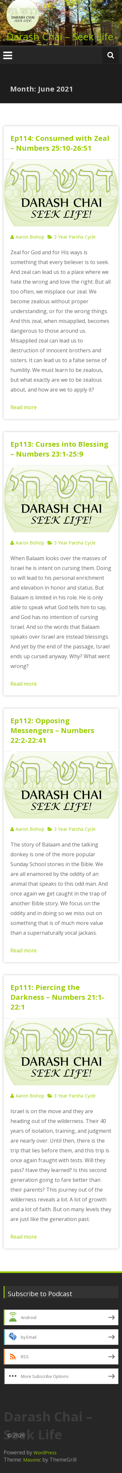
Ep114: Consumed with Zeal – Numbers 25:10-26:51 (59, 143)
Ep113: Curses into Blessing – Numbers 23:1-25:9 (59, 449)
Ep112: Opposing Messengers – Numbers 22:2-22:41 (52, 730)
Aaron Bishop (30, 237)
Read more (23, 407)
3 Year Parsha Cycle (75, 237)
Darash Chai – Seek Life (60, 36)
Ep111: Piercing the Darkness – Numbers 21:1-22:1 (57, 997)
